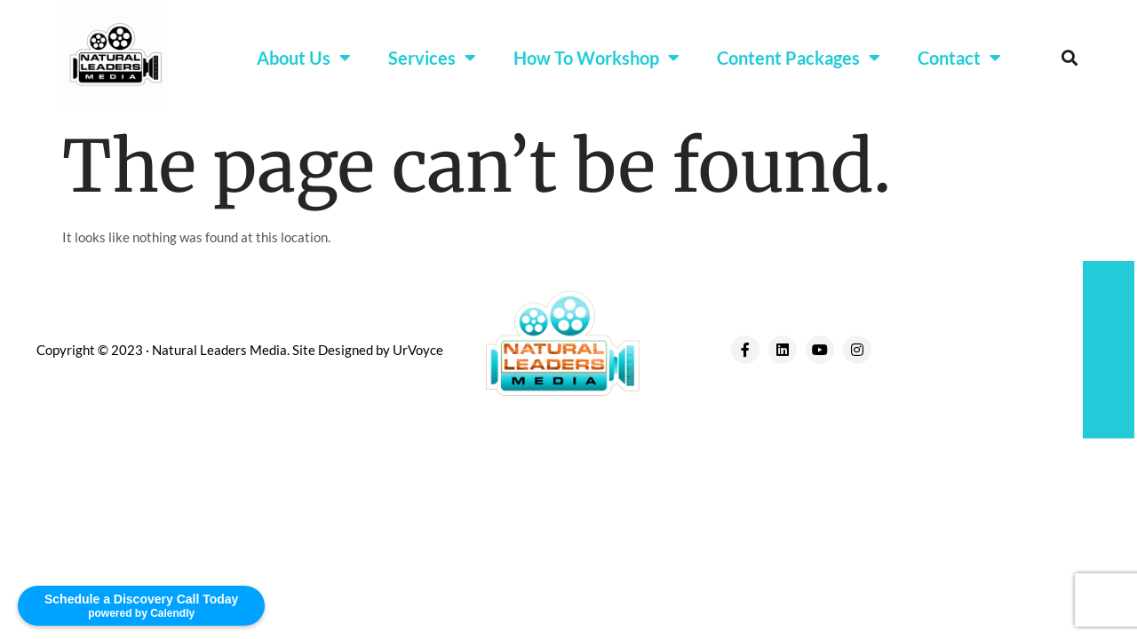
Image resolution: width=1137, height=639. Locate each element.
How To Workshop (596, 58)
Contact (959, 58)
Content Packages (798, 58)
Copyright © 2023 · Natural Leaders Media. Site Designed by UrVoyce (239, 350)
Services (432, 58)
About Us (304, 58)
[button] (1069, 58)
